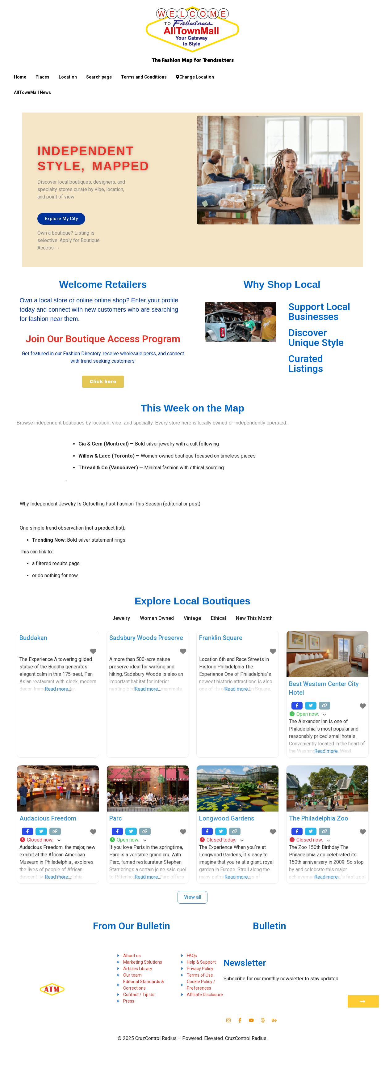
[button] (327, 714)
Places (42, 77)
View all (192, 897)
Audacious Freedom (47, 818)
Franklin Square (220, 638)
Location (68, 77)
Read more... (58, 689)
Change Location (195, 77)
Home (20, 77)
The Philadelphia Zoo (318, 818)
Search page (99, 77)
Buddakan (33, 638)
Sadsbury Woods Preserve (146, 638)
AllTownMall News (32, 92)
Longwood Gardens (226, 818)
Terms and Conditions (144, 77)
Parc (115, 818)
